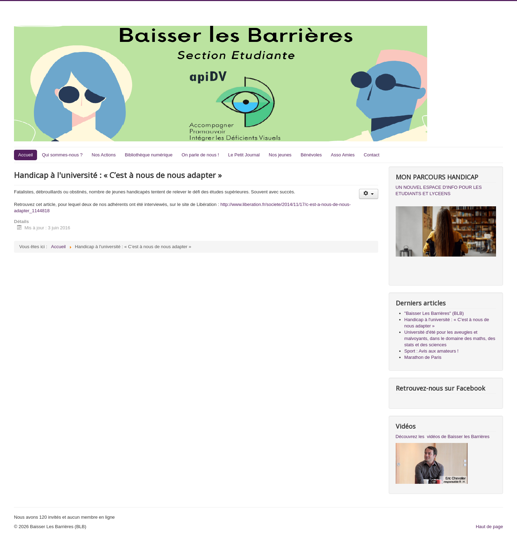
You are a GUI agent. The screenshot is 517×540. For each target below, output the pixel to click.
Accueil (25, 154)
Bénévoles (311, 154)
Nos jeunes (280, 154)
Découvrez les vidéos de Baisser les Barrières (443, 436)
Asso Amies (343, 154)
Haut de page (489, 526)
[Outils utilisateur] (368, 194)
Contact (372, 154)
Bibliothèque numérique (149, 154)
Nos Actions (104, 154)
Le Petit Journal (243, 154)
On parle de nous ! (200, 154)
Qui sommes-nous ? (62, 154)
